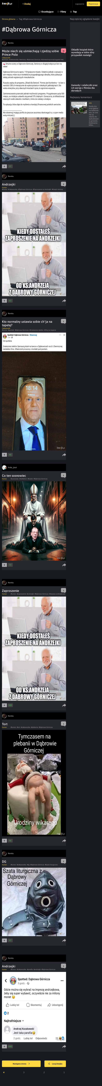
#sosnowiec (15, 479)
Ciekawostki (6, 58)
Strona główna (8, 19)
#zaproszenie (21, 594)
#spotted (11, 330)
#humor (4, 189)
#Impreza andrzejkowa (57, 594)
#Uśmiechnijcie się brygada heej (52, 59)
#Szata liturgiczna (51, 865)
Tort (4, 724)
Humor (4, 187)
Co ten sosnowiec (14, 475)
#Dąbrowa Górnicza (34, 59)
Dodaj (27, 3)
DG (4, 861)
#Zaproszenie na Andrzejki (42, 189)
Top (75, 11)
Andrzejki (8, 184)
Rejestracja (93, 4)
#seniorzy (22, 59)
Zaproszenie (10, 590)
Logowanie (79, 4)
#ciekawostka (14, 59)
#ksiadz (30, 479)
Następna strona (21, 1064)
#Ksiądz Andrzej (57, 189)
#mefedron (23, 479)
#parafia (30, 969)
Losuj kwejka (55, 1064)
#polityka (5, 59)
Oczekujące (47, 11)
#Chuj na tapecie (50, 330)
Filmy (63, 11)
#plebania (34, 727)
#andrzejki (30, 594)
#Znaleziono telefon (36, 330)
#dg (28, 865)
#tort (18, 727)
